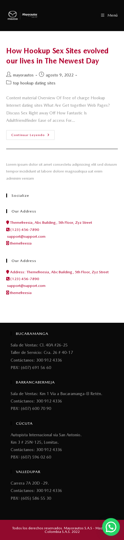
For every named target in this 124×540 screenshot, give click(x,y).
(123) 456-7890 (22, 229)
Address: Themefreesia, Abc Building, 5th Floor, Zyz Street (57, 272)
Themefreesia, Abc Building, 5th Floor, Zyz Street (49, 222)
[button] (111, 527)
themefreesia (19, 243)
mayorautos (23, 75)
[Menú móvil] (109, 15)
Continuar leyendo (33, 133)
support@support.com (25, 236)
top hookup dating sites (34, 83)
